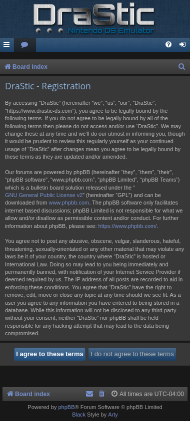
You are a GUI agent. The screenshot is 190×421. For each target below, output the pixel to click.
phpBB (66, 407)
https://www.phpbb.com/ (127, 226)
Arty (113, 415)
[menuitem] (25, 45)
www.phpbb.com (68, 203)
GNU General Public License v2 (43, 195)
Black (79, 415)
